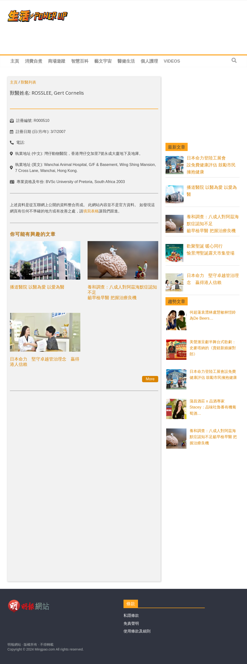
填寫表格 (91, 211)
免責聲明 (131, 623)
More (150, 379)
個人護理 (149, 61)
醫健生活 (126, 61)
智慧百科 (80, 61)
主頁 (14, 61)
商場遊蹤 (56, 61)
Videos (172, 61)
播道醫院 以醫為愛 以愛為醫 (37, 287)
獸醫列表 (28, 82)
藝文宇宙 (103, 61)
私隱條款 (131, 615)
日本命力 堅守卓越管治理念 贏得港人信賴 (44, 361)
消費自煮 (33, 61)
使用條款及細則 (137, 631)
